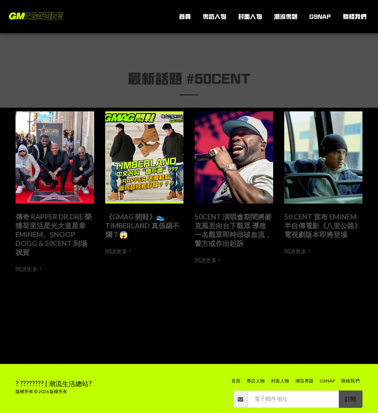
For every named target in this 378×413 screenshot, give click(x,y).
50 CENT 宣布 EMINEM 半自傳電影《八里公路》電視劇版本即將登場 (322, 225)
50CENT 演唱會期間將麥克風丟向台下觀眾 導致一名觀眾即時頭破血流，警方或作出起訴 (233, 229)
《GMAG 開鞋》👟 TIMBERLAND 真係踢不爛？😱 (142, 225)
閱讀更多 (29, 269)
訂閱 (350, 399)
